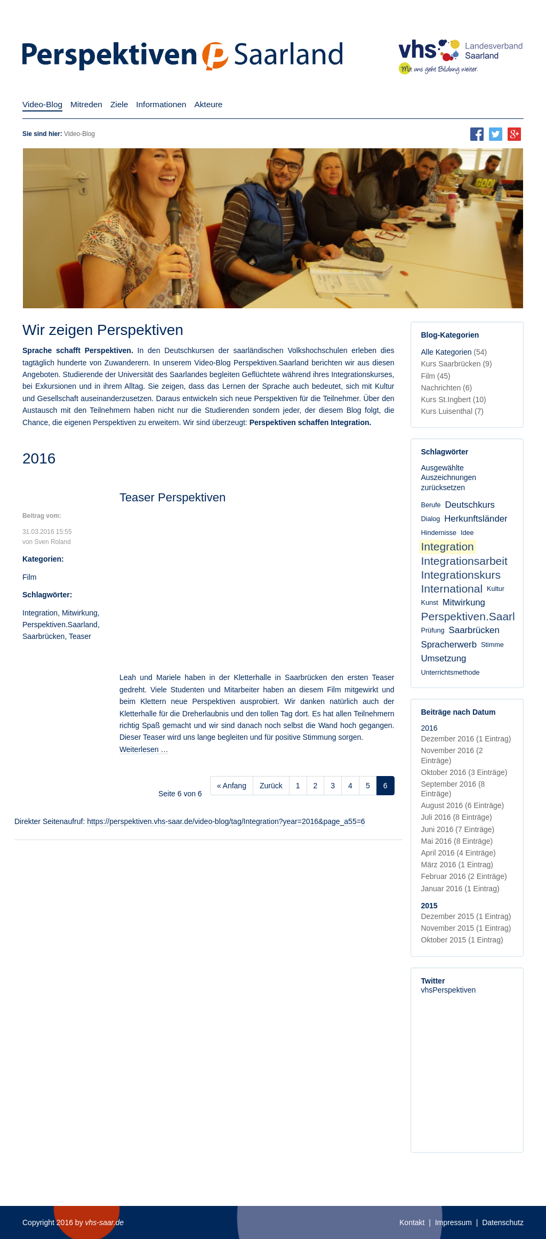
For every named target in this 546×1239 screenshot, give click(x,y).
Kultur (495, 589)
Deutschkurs (470, 505)
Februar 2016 (464, 876)
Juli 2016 (456, 817)
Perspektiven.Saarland (60, 624)
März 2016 (457, 864)
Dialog (430, 519)
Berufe (431, 505)
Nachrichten (446, 387)
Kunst (429, 602)
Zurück (271, 785)
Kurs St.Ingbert (453, 399)
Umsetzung (444, 658)
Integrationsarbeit (464, 561)
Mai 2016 (457, 841)
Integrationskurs (461, 575)
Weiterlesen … (143, 749)
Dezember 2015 (466, 916)
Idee (467, 533)
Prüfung (433, 630)
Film (29, 577)
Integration (40, 613)
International (452, 588)
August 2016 (462, 805)
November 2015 (466, 928)
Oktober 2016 (464, 772)
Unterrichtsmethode (450, 672)
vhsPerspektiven (448, 990)
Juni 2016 (458, 829)
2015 (429, 905)
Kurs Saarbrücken (456, 363)
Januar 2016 (460, 888)
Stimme (492, 645)
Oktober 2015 (462, 940)
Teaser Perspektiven (172, 497)
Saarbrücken (43, 636)
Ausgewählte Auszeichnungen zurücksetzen (449, 477)
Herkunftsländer (475, 519)
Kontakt (411, 1222)
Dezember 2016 (466, 738)
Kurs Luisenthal (452, 411)
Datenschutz (503, 1222)
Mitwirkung (80, 613)
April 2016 (458, 853)
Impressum (453, 1222)
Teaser (80, 636)
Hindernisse (439, 533)
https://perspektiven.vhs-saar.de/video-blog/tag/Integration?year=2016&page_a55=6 (226, 821)
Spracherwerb (449, 645)
